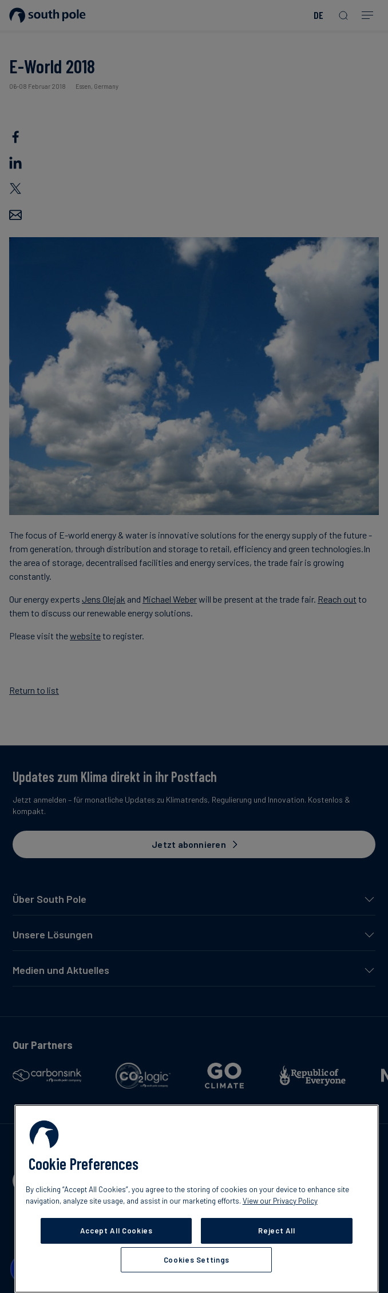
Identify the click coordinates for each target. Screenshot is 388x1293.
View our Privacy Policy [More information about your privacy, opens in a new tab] (280, 1200)
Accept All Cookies (116, 1230)
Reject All (276, 1230)
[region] (196, 1199)
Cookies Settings (197, 1259)
